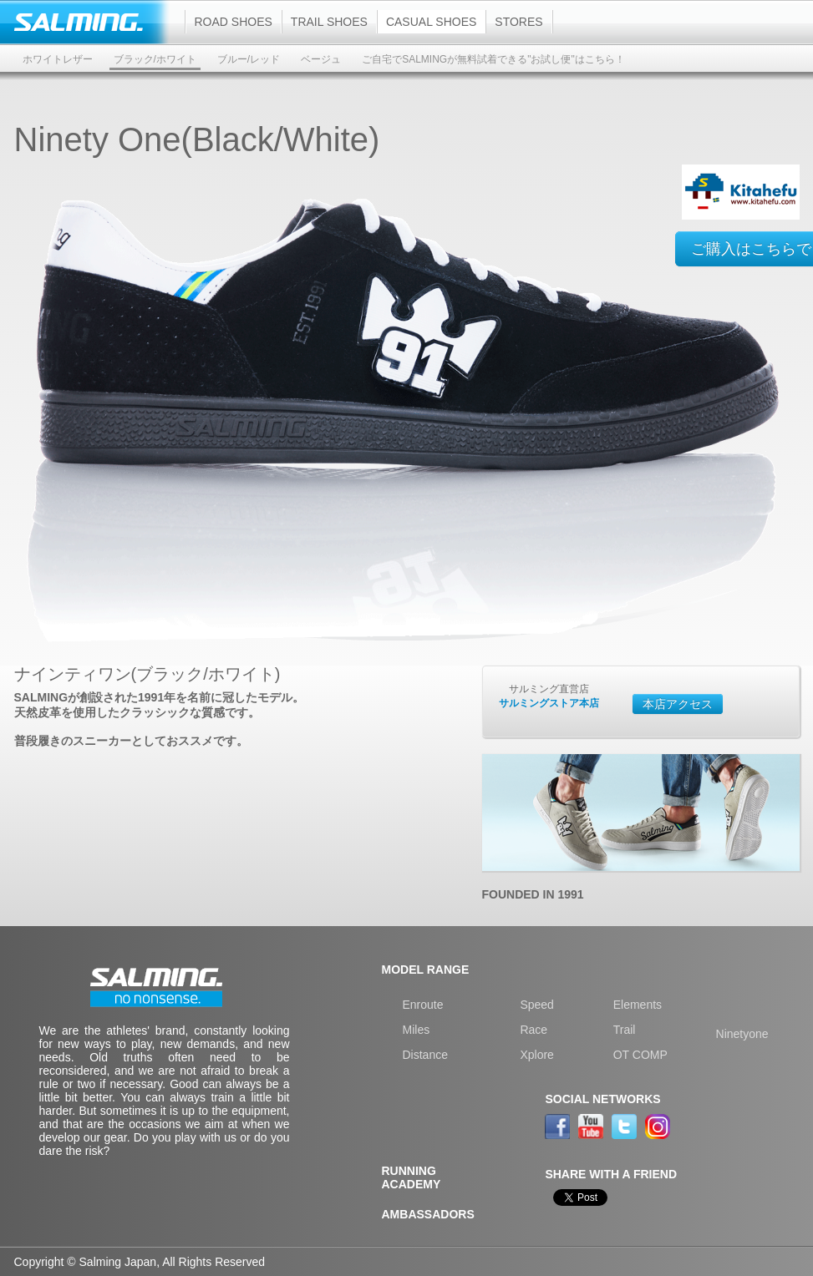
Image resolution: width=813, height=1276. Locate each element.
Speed (536, 1004)
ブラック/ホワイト (155, 59)
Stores (518, 21)
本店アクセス (678, 704)
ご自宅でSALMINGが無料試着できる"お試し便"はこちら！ (493, 59)
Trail (624, 1029)
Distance (425, 1054)
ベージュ (321, 59)
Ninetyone (742, 1034)
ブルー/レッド (248, 59)
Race (533, 1029)
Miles (416, 1029)
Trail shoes (329, 21)
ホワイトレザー (58, 59)
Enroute (423, 1004)
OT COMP (640, 1054)
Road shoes (233, 21)
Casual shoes (431, 21)
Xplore (536, 1054)
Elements (637, 1004)
